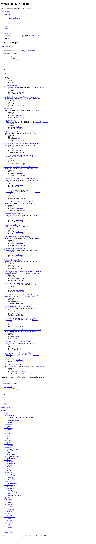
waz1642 (9, 145)
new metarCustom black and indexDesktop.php (18, 283)
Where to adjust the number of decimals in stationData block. (22, 330)
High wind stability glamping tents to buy (17, 248)
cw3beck (9, 320)
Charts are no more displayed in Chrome (16, 190)
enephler (9, 110)
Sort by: (23, 377)
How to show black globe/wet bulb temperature (18, 155)
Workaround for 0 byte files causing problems (18, 353)
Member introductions (41, 122)
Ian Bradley (12, 536)
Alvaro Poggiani (11, 366)
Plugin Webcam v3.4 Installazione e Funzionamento (20, 365)
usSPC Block (8, 108)
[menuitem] (14, 18)
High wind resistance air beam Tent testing (17, 237)
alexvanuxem (10, 285)
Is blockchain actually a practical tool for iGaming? (19, 178)
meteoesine (9, 192)
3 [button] (4, 65)
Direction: (37, 377)
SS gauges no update (10, 85)
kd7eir (8, 133)
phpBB (27, 536)
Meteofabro (9, 99)
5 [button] (4, 69)
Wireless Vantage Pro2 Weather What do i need (18, 306)
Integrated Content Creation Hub (14, 213)
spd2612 (8, 296)
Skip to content (5, 11)
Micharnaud (10, 122)
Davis (33, 296)
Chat (36, 168)
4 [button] (4, 67)
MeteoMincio (10, 273)
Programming (41, 366)
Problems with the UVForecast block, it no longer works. (21, 97)
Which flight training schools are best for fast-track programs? (23, 271)
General (33, 133)
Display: (8, 377)
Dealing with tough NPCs (12, 225)
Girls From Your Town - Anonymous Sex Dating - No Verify (22, 143)
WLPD (8, 331)
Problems (41, 87)
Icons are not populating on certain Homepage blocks (20, 318)
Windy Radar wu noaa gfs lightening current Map (19, 341)
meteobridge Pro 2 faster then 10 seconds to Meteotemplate (22, 295)
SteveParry (9, 355)
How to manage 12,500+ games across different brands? (21, 167)
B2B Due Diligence (10, 120)
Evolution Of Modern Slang (12, 260)
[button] (8, 57)
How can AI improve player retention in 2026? (18, 202)
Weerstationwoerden (12, 87)
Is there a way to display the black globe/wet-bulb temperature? (23, 132)
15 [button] (5, 72)
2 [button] (4, 64)
